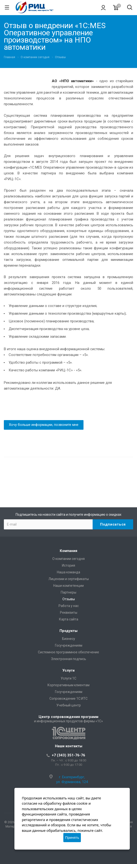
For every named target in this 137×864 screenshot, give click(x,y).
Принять (72, 837)
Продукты (68, 631)
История (68, 565)
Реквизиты (68, 612)
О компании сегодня (68, 559)
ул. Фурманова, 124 (72, 782)
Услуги (68, 670)
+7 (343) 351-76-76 (68, 755)
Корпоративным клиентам (68, 685)
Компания (68, 551)
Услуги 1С (68, 678)
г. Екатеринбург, (72, 777)
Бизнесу (68, 639)
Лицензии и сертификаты (68, 579)
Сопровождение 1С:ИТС (68, 698)
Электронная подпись (68, 659)
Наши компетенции (68, 586)
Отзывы (68, 599)
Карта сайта (68, 619)
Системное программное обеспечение (68, 652)
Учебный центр (68, 705)
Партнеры (68, 592)
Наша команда (68, 572)
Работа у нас (69, 606)
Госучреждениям (68, 645)
